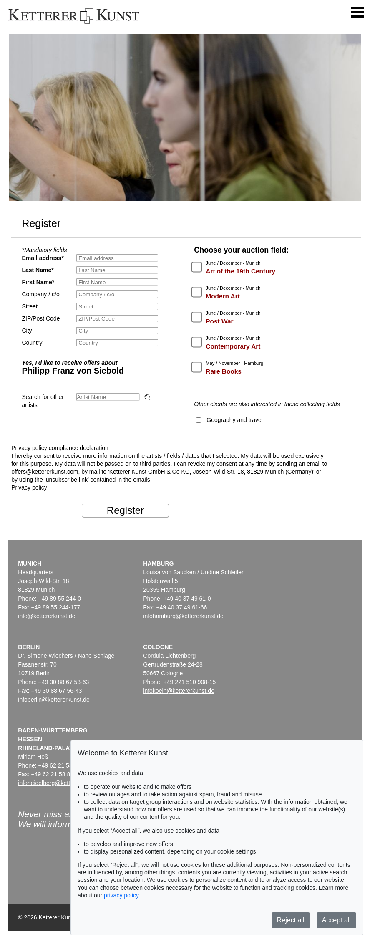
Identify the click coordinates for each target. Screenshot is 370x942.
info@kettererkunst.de (46, 616)
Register (125, 510)
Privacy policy (29, 487)
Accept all (336, 920)
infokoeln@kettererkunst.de (178, 690)
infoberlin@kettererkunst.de (53, 699)
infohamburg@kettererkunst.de (183, 616)
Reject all (291, 920)
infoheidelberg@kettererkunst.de (60, 783)
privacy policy (121, 895)
